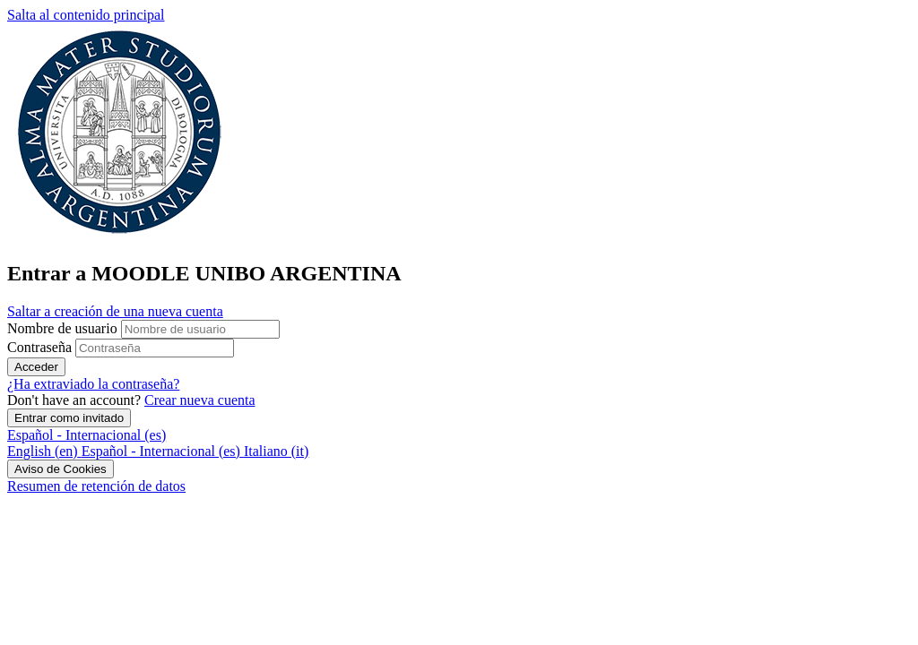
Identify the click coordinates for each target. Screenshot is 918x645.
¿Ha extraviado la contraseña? (93, 383)
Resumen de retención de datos (96, 486)
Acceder (36, 367)
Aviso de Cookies (60, 469)
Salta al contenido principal (86, 14)
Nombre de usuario (64, 328)
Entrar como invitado (69, 418)
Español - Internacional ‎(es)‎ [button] (86, 435)
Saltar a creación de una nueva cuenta (115, 311)
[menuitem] (44, 451)
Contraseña (39, 347)
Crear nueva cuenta (199, 400)
